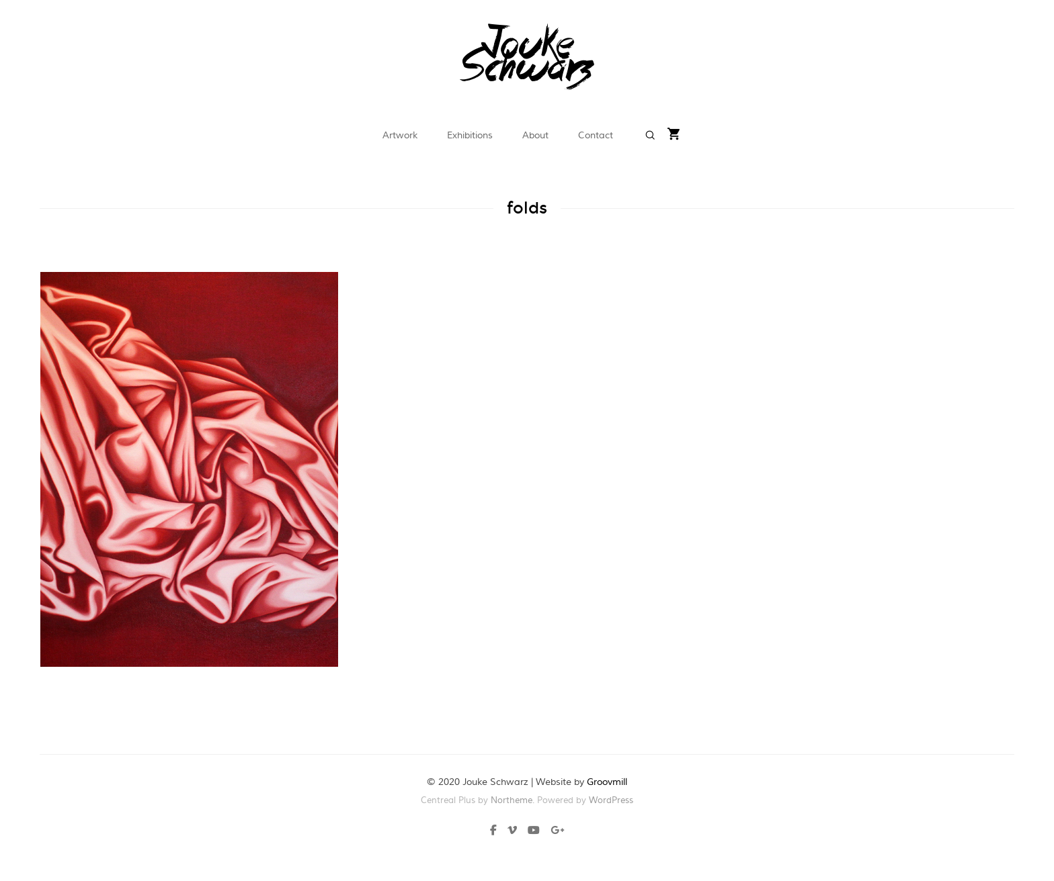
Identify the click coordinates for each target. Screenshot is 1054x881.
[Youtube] (533, 832)
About (535, 136)
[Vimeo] (512, 832)
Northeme (511, 800)
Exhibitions (470, 136)
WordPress (611, 800)
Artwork (399, 136)
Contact (595, 136)
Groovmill (607, 782)
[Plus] (554, 832)
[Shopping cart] (674, 136)
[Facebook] (496, 832)
